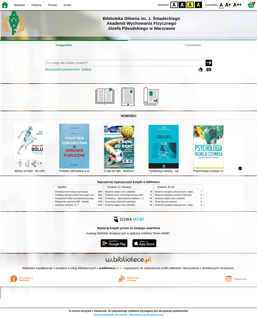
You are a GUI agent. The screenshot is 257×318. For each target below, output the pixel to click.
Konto (67, 5)
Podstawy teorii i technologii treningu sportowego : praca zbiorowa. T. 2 (137, 195)
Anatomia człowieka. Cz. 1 (67, 205)
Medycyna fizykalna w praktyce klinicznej (173, 195)
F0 (221, 4)
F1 (228, 4)
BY (198, 4)
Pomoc (52, 5)
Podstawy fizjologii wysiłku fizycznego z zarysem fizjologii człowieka (85, 195)
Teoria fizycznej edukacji (166, 202)
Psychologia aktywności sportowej (120, 202)
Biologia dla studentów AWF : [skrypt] (72, 202)
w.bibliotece (109, 268)
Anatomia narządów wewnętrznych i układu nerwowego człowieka (184, 192)
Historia (36, 5)
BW (182, 4)
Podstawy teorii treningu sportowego (71, 192)
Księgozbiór (64, 45)
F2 (237, 4)
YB (190, 4)
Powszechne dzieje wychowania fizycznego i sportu (78, 198)
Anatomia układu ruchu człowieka (120, 192)
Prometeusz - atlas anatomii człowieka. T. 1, (124, 198)
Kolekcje (86, 69)
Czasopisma (193, 45)
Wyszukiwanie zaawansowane (62, 69)
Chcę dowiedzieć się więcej (110, 314)
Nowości (19, 5)
